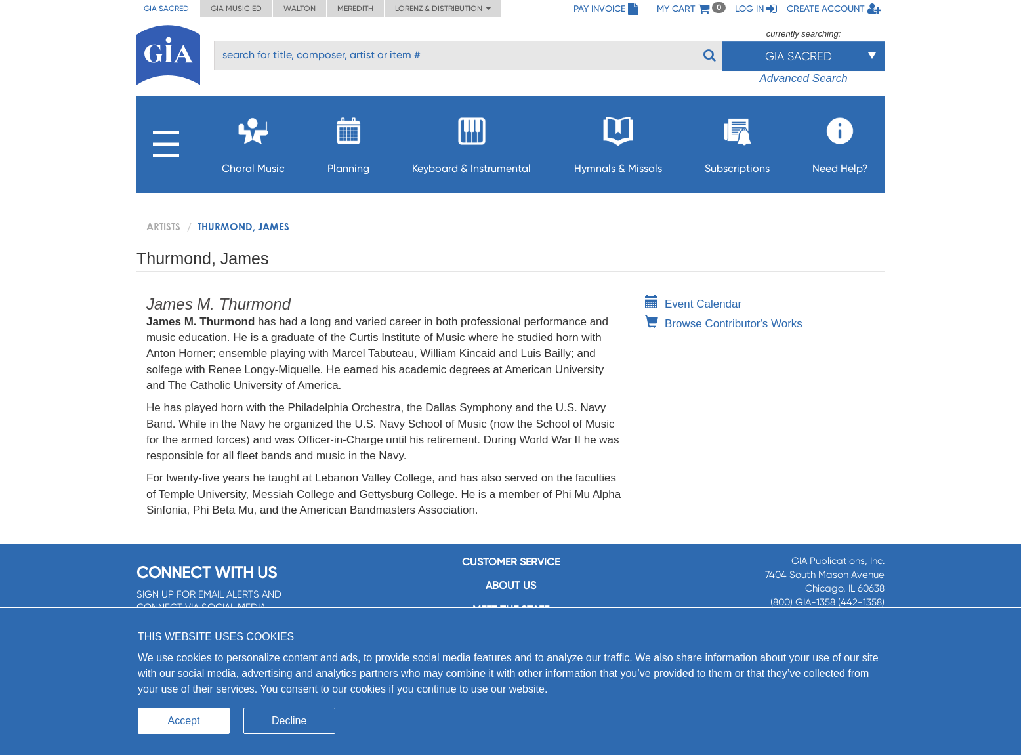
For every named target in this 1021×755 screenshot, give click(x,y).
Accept (184, 720)
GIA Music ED (236, 8)
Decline (289, 720)
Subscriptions (737, 141)
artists (163, 226)
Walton (299, 8)
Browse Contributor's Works (723, 323)
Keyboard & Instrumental (471, 141)
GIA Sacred (166, 8)
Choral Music (253, 141)
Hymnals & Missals (618, 141)
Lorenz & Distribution (443, 8)
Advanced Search (803, 78)
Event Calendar (693, 304)
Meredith (355, 8)
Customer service (511, 562)
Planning (348, 141)
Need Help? (840, 141)
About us (511, 585)
